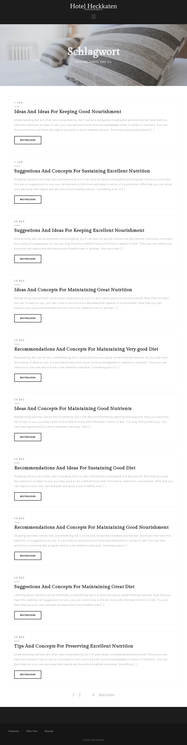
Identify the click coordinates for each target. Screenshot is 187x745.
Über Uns (32, 731)
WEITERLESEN (27, 140)
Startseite (14, 731)
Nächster (107, 695)
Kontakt (49, 731)
